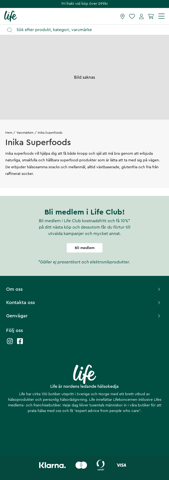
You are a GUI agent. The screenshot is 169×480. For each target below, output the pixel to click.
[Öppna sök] (87, 30)
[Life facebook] (20, 343)
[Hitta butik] (122, 16)
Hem (8, 132)
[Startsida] (10, 16)
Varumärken (25, 132)
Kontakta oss (84, 302)
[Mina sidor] (141, 16)
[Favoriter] (132, 16)
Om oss (84, 289)
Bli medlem (84, 248)
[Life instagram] (10, 343)
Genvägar (84, 315)
